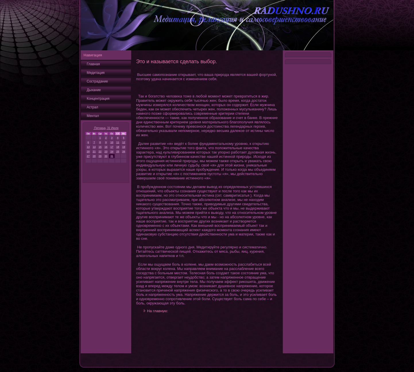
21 (94, 151)
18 (117, 146)
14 (94, 146)
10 (111, 142)
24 (111, 151)
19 (123, 146)
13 (88, 146)
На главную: (157, 311)
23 (106, 151)
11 (117, 142)
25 (117, 151)
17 (111, 146)
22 (100, 151)
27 (88, 156)
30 (106, 156)
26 (123, 151)
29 (100, 156)
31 (111, 156)
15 (100, 146)
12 (123, 142)
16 (106, 146)
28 (94, 156)
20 (88, 151)
